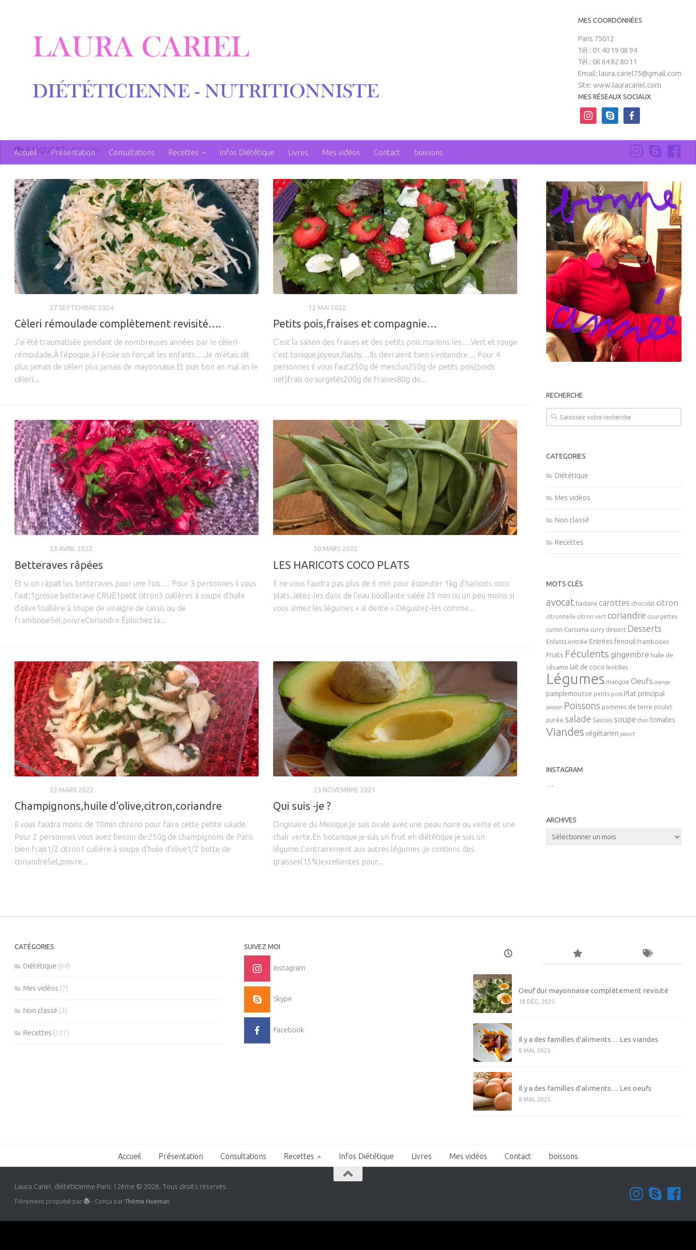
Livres (298, 152)
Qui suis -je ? (302, 835)
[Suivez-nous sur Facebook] (674, 180)
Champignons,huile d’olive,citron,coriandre (118, 835)
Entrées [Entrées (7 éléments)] (601, 671)
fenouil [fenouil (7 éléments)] (625, 671)
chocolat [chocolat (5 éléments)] (643, 633)
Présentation (73, 152)
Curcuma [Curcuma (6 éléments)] (576, 659)
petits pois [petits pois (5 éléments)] (608, 723)
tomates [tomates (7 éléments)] (662, 749)
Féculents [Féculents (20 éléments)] (587, 683)
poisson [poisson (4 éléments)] (554, 737)
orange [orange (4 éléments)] (662, 711)
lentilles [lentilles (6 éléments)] (617, 696)
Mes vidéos (341, 152)
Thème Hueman (147, 1230)
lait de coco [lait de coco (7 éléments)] (587, 696)
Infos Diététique (247, 152)
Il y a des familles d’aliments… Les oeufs (585, 1118)
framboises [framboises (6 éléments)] (653, 671)
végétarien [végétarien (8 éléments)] (602, 763)
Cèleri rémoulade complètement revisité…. (117, 352)
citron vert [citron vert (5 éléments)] (591, 646)
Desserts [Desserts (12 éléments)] (644, 658)
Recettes (183, 152)
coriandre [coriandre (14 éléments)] (627, 645)
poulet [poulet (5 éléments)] (663, 736)
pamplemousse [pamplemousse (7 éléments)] (569, 723)
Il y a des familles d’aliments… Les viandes (588, 1069)
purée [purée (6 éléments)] (555, 749)
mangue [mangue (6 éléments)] (617, 711)
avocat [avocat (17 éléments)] (560, 631)
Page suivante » (484, 922)
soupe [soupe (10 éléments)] (625, 748)
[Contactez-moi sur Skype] (655, 180)
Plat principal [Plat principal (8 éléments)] (644, 723)
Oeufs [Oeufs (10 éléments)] (642, 710)
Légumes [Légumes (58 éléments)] (575, 708)
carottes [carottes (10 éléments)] (614, 632)
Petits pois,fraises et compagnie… (355, 352)
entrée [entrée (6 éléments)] (578, 671)
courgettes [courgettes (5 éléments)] (662, 646)
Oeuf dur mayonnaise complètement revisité (593, 1020)
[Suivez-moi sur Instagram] (636, 180)
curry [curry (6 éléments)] (597, 659)
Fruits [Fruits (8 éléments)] (555, 684)
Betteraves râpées (58, 594)
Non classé (572, 549)
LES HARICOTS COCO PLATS (341, 594)
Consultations (132, 152)
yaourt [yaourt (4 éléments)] (627, 763)
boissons (428, 152)
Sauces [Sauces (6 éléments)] (602, 749)
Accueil (25, 152)
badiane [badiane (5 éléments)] (586, 633)
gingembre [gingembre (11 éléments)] (629, 683)
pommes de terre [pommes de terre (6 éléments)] (627, 736)
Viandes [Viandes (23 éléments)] (565, 761)
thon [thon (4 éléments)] (643, 750)
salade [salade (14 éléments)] (578, 748)
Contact (387, 152)
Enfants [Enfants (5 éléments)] (556, 671)
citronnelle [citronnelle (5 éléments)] (561, 646)
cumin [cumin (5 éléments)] (554, 659)
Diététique (292, 577)
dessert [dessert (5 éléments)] (616, 659)
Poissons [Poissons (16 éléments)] (582, 735)
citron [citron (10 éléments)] (667, 632)
